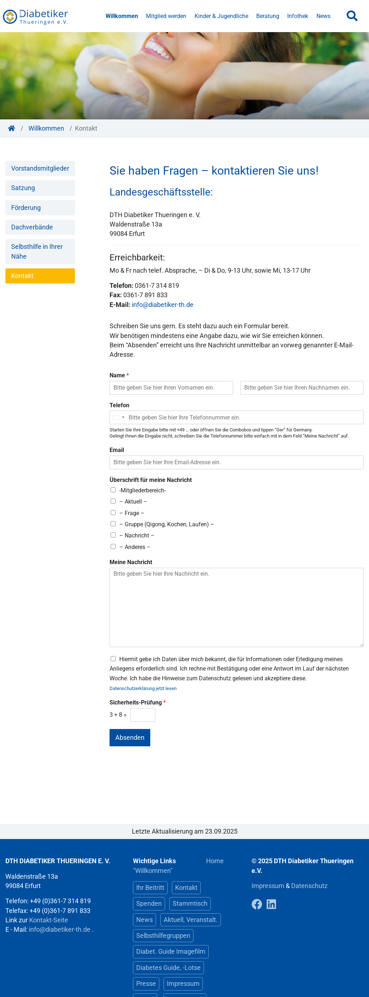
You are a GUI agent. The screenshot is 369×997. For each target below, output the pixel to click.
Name (119, 375)
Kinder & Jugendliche (221, 16)
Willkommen (122, 16)
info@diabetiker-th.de (163, 304)
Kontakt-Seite (48, 920)
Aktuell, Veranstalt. (191, 919)
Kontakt (22, 276)
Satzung (23, 188)
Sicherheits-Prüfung (138, 702)
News (323, 16)
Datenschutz (309, 886)
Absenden (130, 737)
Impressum (183, 983)
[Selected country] (118, 417)
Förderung (26, 207)
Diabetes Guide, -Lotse (168, 967)
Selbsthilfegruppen (163, 935)
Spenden (149, 903)
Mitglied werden (166, 16)
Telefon (119, 405)
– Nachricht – (137, 535)
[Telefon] (237, 417)
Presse (146, 983)
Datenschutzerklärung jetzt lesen (143, 688)
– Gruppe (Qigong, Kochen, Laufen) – (166, 524)
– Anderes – (135, 547)
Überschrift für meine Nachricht (151, 479)
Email (117, 450)
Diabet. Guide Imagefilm (170, 951)
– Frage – (132, 513)
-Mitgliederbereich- (142, 490)
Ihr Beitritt (150, 887)
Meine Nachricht (131, 562)
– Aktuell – (133, 501)
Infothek (297, 16)
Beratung (267, 16)
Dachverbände (32, 227)
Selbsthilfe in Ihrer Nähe (37, 251)
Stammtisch (190, 903)
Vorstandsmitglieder (40, 168)
